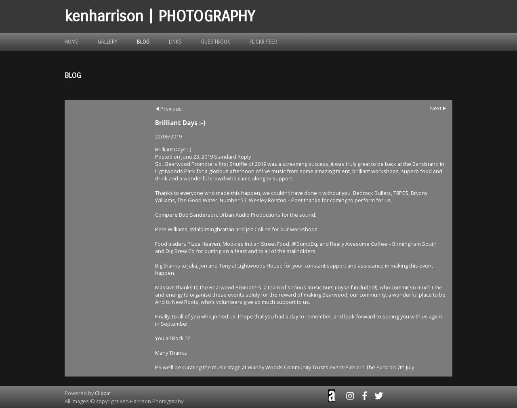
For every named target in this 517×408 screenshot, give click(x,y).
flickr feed (263, 41)
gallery (108, 41)
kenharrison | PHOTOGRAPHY (160, 16)
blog (143, 41)
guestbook (215, 41)
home (71, 41)
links (175, 41)
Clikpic (102, 393)
